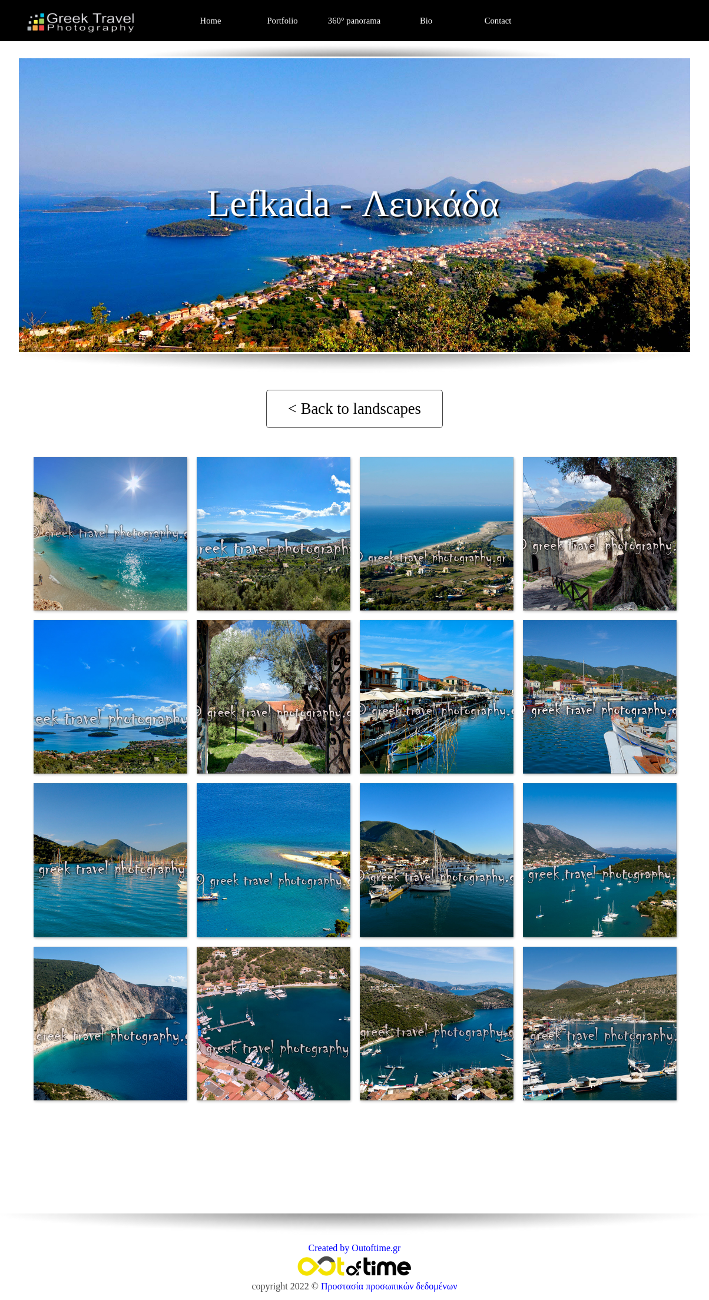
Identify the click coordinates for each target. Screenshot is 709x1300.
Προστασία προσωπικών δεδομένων (389, 1286)
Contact (498, 20)
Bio (426, 20)
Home (210, 20)
